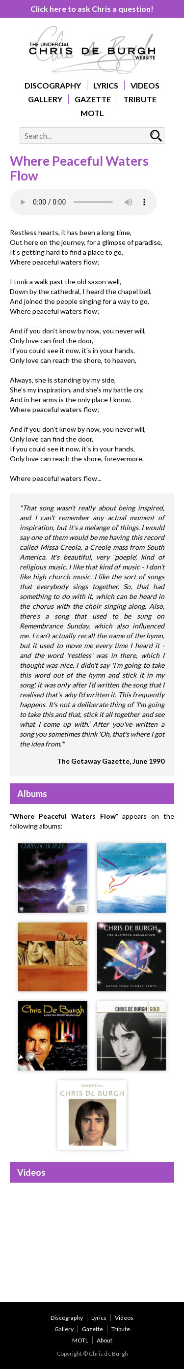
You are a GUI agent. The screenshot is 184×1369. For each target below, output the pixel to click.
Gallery (45, 99)
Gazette (93, 99)
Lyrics (105, 85)
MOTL (92, 113)
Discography (53, 85)
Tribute (140, 99)
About (104, 1340)
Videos (145, 85)
